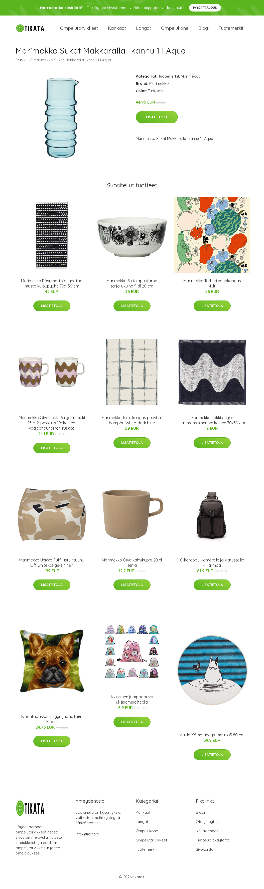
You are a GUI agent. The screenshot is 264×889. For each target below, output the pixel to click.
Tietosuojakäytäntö (213, 843)
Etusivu (22, 63)
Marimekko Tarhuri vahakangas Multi (212, 287)
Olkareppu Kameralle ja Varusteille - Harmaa (212, 566)
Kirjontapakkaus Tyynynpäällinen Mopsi (51, 722)
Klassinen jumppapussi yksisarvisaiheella (132, 703)
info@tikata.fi (87, 837)
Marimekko (190, 79)
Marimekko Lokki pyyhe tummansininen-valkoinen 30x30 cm (212, 424)
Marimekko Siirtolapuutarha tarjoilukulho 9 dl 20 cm (131, 287)
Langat (143, 30)
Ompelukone (174, 30)
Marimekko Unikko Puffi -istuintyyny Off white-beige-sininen (51, 566)
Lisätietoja (157, 120)
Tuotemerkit (231, 30)
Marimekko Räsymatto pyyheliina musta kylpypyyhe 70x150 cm (51, 287)
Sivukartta (204, 852)
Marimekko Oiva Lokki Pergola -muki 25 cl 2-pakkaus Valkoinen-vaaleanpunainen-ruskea (52, 426)
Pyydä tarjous (205, 8)
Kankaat (117, 30)
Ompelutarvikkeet (79, 30)
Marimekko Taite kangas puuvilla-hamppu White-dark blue (131, 424)
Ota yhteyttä (207, 825)
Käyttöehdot (207, 834)
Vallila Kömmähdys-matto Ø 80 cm (212, 738)
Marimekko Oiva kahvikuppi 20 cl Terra (132, 566)
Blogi (203, 30)
